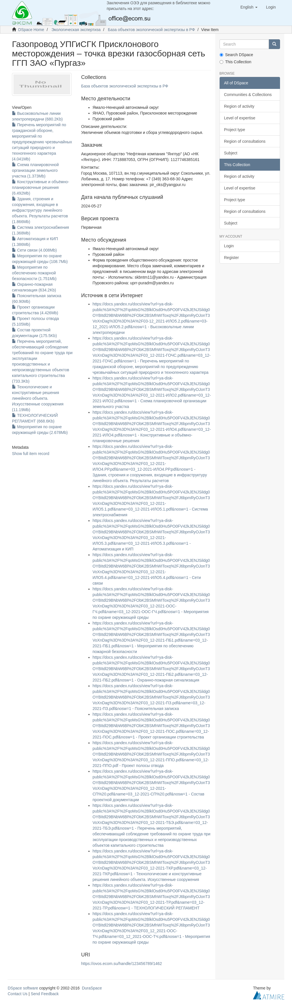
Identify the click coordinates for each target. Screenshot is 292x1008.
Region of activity (239, 106)
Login (229, 246)
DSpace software (23, 988)
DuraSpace (92, 988)
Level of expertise (240, 118)
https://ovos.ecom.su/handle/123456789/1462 (121, 963)
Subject (231, 153)
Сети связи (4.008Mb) (34, 250)
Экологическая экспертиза (75, 29)
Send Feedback (45, 993)
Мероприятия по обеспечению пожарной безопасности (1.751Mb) (34, 273)
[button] (249, 7)
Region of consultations (245, 141)
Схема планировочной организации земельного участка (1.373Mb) (35, 170)
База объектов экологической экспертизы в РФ (151, 29)
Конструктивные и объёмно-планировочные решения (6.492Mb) (40, 187)
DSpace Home (31, 29)
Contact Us (17, 993)
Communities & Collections (248, 94)
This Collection (236, 62)
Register (231, 257)
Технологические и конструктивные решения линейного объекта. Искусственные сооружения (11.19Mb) (38, 398)
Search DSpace (236, 54)
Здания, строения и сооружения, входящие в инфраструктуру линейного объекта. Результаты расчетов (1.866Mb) (40, 210)
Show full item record (30, 453)
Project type (234, 129)
